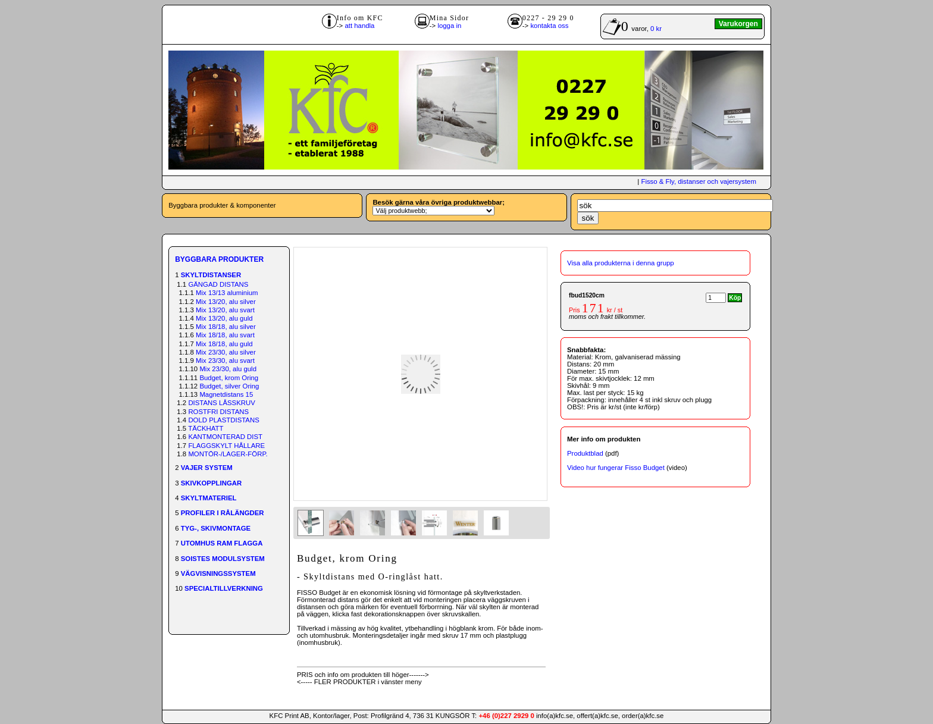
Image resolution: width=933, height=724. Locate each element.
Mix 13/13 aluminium (227, 292)
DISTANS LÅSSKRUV (221, 402)
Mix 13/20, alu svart (225, 310)
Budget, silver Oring (229, 386)
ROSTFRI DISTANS (218, 411)
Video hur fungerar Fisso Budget (616, 467)
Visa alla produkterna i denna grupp (620, 263)
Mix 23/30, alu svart (225, 360)
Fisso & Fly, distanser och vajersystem (698, 181)
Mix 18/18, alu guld (224, 343)
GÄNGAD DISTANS (218, 284)
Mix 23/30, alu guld (227, 368)
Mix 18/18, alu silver (226, 326)
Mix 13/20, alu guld (224, 318)
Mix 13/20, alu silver (226, 301)
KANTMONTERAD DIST (225, 436)
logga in (449, 25)
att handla (359, 25)
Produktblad (585, 453)
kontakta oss (549, 25)
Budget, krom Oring (228, 377)
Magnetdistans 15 (226, 394)
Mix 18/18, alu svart (225, 335)
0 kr (656, 28)
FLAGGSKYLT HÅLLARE (226, 445)
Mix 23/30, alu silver (226, 352)
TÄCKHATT (205, 428)
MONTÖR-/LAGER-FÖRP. (227, 453)
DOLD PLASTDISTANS (223, 420)
